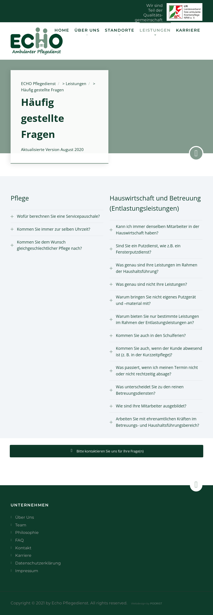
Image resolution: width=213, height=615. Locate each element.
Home (61, 30)
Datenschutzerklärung (38, 563)
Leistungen (155, 30)
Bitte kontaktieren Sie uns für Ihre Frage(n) (106, 451)
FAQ (19, 540)
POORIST (156, 603)
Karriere (188, 30)
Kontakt (23, 547)
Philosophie (27, 532)
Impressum (26, 570)
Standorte (119, 30)
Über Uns (87, 30)
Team (20, 524)
